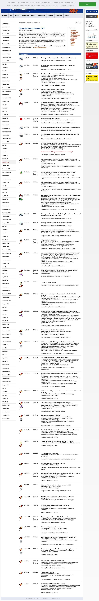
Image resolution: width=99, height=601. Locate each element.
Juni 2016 (4, 189)
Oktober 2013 (5, 297)
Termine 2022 (5, 37)
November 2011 (6, 374)
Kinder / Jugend (75, 35)
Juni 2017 (4, 148)
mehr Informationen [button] (67, 5)
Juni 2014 (4, 270)
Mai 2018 (4, 111)
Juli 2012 (4, 347)
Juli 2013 (4, 307)
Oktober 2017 (5, 135)
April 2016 (5, 195)
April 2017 (5, 155)
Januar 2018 (5, 125)
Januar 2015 (5, 246)
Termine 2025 (5, 27)
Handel (33, 15)
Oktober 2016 (5, 175)
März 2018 (5, 118)
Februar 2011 (5, 405)
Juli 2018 (4, 104)
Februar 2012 (5, 364)
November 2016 (6, 172)
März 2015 (5, 239)
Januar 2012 (5, 368)
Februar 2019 (5, 81)
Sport (72, 45)
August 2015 (5, 222)
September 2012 (6, 341)
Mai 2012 (4, 354)
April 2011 (5, 398)
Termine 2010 (5, 412)
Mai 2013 (4, 314)
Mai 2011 (4, 395)
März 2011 (5, 401)
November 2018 (6, 91)
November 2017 (6, 131)
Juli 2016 (4, 185)
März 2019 (5, 77)
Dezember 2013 (6, 290)
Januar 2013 (5, 327)
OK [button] (87, 4)
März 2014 (5, 280)
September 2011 (6, 381)
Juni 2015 (4, 229)
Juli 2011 (4, 388)
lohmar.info (22, 22)
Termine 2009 (5, 415)
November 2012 (6, 334)
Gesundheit (59, 15)
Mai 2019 (4, 71)
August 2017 (5, 141)
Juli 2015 (4, 226)
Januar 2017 (5, 165)
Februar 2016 (5, 202)
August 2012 (5, 344)
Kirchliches (74, 36)
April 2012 (5, 358)
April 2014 (5, 277)
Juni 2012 (4, 351)
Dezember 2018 (6, 87)
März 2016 (5, 199)
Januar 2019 (5, 84)
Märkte (73, 39)
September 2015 (6, 219)
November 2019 (6, 50)
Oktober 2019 (5, 54)
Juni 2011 (4, 391)
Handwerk (50, 15)
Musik (72, 40)
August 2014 (5, 263)
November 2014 (6, 253)
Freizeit (17, 15)
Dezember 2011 (6, 371)
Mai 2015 (4, 233)
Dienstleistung (41, 15)
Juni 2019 (4, 67)
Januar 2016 (5, 206)
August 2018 (5, 101)
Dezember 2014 (6, 250)
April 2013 (5, 317)
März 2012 (5, 361)
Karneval (73, 33)
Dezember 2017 (6, 128)
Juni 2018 (4, 108)
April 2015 (5, 236)
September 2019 (6, 57)
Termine (67, 15)
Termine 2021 (5, 40)
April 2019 (5, 74)
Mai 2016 (4, 192)
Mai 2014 (4, 273)
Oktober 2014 (5, 256)
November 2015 (6, 212)
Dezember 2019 (6, 47)
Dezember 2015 (6, 209)
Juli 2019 (4, 64)
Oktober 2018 (5, 94)
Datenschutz (56, 598)
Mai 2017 (4, 152)
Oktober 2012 (5, 337)
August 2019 (5, 60)
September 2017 (6, 138)
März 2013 (5, 320)
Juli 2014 (4, 266)
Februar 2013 (5, 324)
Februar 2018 (5, 121)
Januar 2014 (5, 287)
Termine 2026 (5, 23)
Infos (11, 15)
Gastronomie (25, 15)
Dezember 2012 (6, 331)
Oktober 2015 (5, 216)
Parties (73, 42)
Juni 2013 (4, 310)
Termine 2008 (5, 418)
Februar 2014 (5, 283)
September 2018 (6, 98)
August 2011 (5, 385)
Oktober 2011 (5, 378)
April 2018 (5, 114)
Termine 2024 (5, 30)
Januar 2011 (5, 408)
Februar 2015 (5, 243)
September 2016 (6, 179)
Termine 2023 (5, 33)
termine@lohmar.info (40, 47)
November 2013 (6, 293)
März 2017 (5, 158)
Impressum (45, 598)
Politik (73, 43)
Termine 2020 (5, 44)
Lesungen (74, 38)
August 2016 (5, 182)
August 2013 (5, 304)
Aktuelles (4, 15)
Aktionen (73, 30)
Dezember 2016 (6, 168)
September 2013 (6, 300)
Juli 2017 (4, 145)
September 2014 (6, 260)
